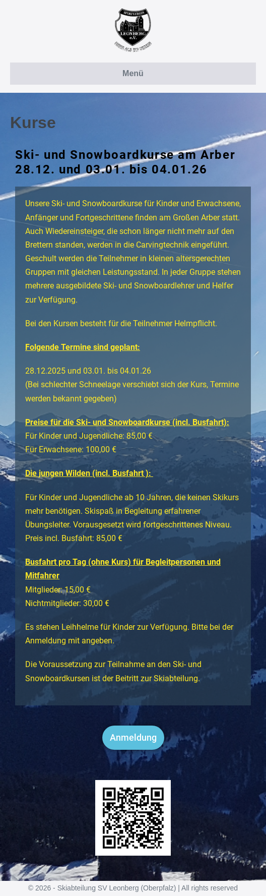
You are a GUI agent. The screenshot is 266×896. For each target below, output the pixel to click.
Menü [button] (133, 73)
